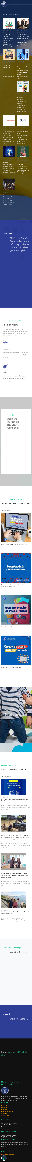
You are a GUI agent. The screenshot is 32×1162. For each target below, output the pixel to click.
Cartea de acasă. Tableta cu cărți (11, 667)
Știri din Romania (8, 1154)
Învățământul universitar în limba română (14, 544)
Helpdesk (4, 1107)
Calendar (4, 1113)
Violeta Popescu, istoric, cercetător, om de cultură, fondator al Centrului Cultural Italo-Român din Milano (14, 875)
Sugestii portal (5, 1115)
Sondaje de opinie (7, 1111)
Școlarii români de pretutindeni (10, 627)
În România (6, 349)
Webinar (4, 1109)
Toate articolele (6, 510)
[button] (30, 2)
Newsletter (4, 1106)
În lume (5, 372)
